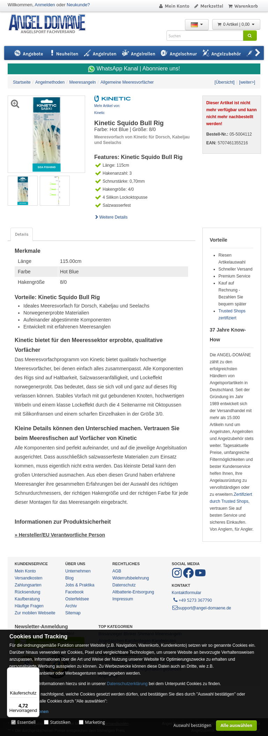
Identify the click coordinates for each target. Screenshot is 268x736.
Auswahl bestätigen (192, 725)
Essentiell (26, 722)
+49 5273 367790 (192, 599)
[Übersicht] (224, 82)
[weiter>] (247, 82)
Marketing (95, 722)
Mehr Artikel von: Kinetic (107, 109)
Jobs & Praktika (79, 585)
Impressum (122, 599)
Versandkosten (28, 578)
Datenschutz (124, 585)
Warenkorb (243, 6)
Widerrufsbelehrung (130, 578)
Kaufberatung (27, 599)
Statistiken (60, 722)
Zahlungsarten (28, 585)
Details (21, 234)
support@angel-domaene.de (201, 608)
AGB (116, 571)
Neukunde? (78, 4)
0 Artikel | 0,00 (236, 24)
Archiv (71, 606)
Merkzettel (208, 6)
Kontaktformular (186, 592)
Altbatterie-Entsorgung (133, 592)
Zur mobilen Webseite (35, 612)
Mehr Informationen (29, 711)
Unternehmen (78, 571)
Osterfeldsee (77, 599)
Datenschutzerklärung (127, 683)
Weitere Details (111, 217)
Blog (69, 578)
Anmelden (45, 4)
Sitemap (73, 612)
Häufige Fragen (29, 606)
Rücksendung (27, 592)
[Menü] (35, 671)
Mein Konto (173, 6)
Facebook (74, 592)
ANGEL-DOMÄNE (50, 24)
